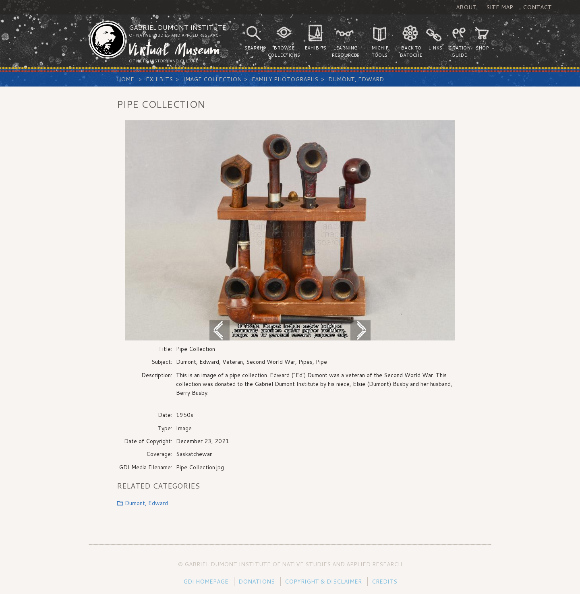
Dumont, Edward (356, 79)
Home (125, 79)
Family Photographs (285, 79)
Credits (384, 582)
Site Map (499, 7)
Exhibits (159, 79)
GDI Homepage (205, 582)
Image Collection (212, 79)
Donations (256, 582)
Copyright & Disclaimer (323, 582)
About (466, 7)
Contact (537, 7)
